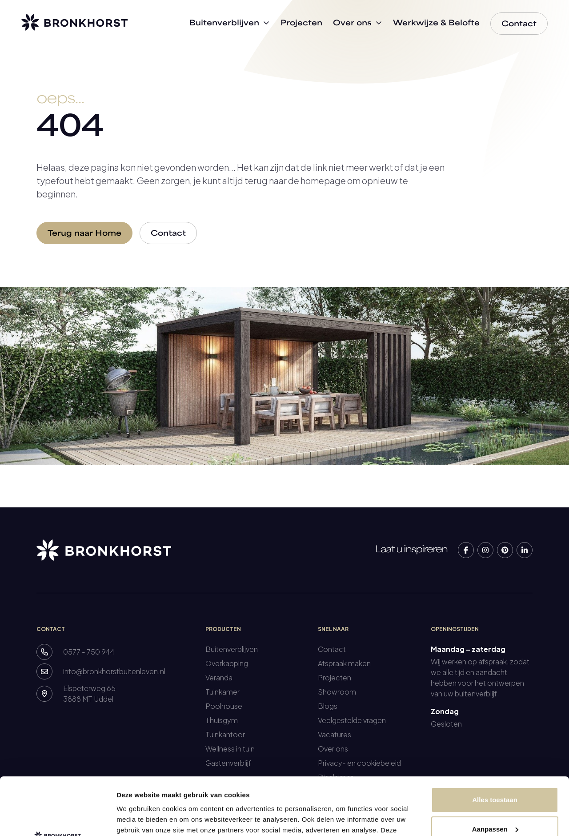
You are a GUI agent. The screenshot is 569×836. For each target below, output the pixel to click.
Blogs (327, 706)
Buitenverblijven (231, 649)
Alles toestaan (494, 742)
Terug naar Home (84, 233)
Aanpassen (495, 771)
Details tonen (137, 818)
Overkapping (226, 663)
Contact (168, 233)
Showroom (337, 691)
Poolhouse (223, 706)
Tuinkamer (222, 691)
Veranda (218, 677)
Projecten (334, 677)
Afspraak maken (344, 663)
